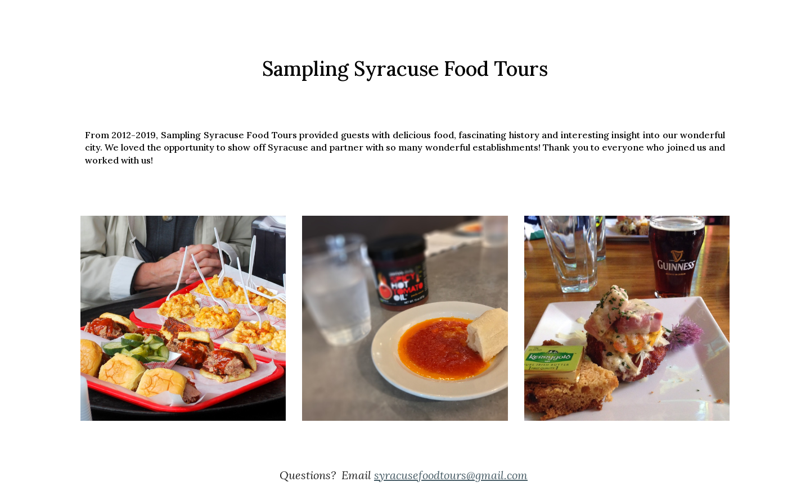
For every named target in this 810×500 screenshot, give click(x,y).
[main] (405, 68)
